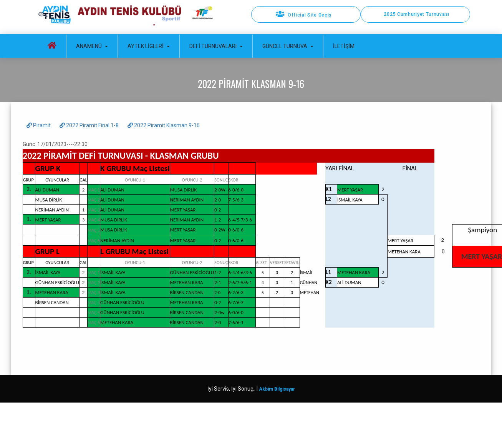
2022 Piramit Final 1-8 (90, 125)
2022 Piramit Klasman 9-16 (164, 125)
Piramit (39, 125)
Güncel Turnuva (287, 46)
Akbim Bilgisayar (277, 389)
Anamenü (92, 46)
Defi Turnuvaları (216, 46)
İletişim (344, 46)
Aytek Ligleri (149, 46)
